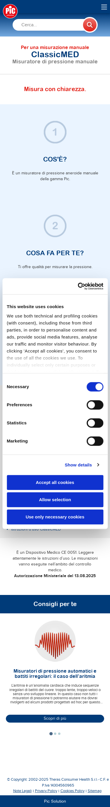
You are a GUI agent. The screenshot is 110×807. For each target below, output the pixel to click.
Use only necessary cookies (55, 516)
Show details (78, 464)
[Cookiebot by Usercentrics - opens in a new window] (78, 286)
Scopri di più (55, 718)
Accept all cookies (55, 482)
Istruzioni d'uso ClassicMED (36, 529)
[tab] (51, 733)
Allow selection (55, 499)
